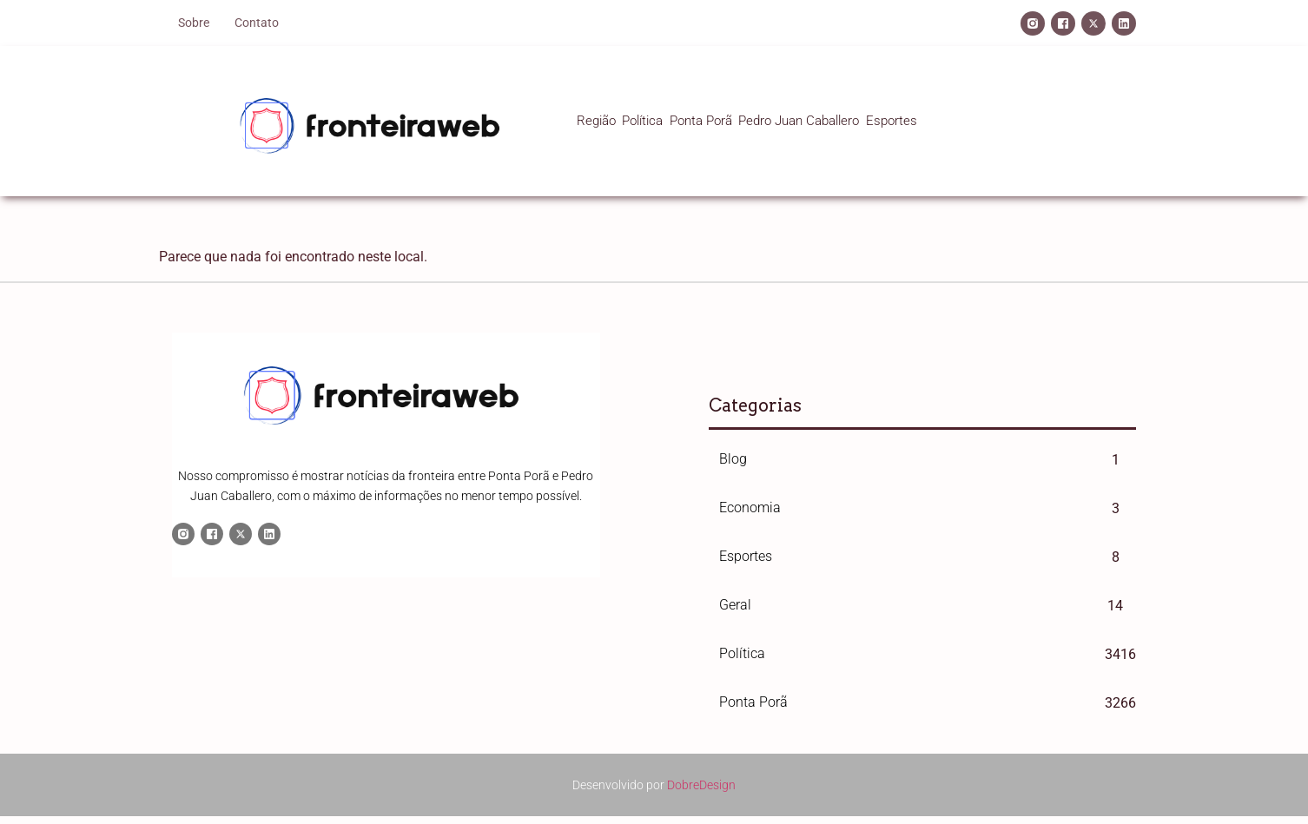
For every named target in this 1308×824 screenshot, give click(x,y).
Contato (257, 23)
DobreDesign (701, 780)
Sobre (193, 23)
